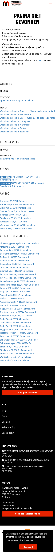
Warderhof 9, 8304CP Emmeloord (15, 357)
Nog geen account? (27, 392)
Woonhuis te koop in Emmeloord (15, 114)
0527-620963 (8, 502)
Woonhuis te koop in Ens (11, 118)
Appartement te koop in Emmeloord (17, 100)
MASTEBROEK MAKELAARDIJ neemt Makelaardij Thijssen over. (22, 184)
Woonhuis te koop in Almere (13, 111)
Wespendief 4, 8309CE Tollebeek (15, 360)
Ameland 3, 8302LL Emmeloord (14, 247)
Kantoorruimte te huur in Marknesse (17, 159)
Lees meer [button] (29, 540)
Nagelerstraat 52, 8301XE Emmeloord (17, 309)
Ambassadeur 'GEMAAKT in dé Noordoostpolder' (20, 178)
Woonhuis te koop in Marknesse (15, 125)
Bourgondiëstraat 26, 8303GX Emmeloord (19, 254)
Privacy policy (8, 427)
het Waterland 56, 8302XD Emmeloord (18, 274)
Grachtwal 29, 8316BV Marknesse (15, 208)
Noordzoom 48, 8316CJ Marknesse (16, 316)
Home (4, 411)
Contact (5, 416)
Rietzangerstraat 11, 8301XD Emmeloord (19, 333)
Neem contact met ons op (27, 514)
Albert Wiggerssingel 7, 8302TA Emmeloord (20, 243)
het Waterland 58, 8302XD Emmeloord (18, 278)
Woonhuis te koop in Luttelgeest (15, 121)
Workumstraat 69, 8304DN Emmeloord (18, 225)
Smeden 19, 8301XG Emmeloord (15, 347)
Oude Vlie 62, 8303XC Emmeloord (15, 322)
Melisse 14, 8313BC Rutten (12, 298)
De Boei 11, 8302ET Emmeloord (14, 257)
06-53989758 (8, 505)
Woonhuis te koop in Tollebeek (14, 132)
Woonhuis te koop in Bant (42, 111)
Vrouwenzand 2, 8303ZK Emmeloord (17, 353)
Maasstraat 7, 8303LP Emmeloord (15, 295)
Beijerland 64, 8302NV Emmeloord (16, 250)
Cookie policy (8, 433)
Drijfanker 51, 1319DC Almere (13, 201)
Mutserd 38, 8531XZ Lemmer (13, 305)
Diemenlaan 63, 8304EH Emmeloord (17, 264)
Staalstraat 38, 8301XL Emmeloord (16, 218)
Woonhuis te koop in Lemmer (41, 118)
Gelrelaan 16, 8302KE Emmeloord (15, 267)
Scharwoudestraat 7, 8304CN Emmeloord (19, 340)
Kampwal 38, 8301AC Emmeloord (15, 288)
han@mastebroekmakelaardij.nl (17, 508)
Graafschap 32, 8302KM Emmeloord (16, 271)
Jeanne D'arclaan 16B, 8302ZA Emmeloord (20, 285)
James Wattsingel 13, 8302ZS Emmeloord (19, 281)
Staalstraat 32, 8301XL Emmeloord (16, 350)
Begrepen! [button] (28, 547)
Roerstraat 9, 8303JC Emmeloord (15, 336)
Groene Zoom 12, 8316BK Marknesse (17, 211)
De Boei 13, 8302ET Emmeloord (14, 260)
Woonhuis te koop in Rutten (13, 128)
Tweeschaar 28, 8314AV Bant (13, 222)
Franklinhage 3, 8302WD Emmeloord (17, 204)
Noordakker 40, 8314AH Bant (13, 215)
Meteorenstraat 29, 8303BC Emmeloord (18, 302)
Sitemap (6, 422)
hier (40, 60)
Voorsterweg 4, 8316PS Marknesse (16, 228)
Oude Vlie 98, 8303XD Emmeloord (15, 326)
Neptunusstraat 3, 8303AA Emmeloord (18, 312)
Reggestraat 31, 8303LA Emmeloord (16, 329)
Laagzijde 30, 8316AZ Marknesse (15, 291)
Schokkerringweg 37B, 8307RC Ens (16, 343)
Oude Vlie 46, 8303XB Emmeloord (15, 319)
